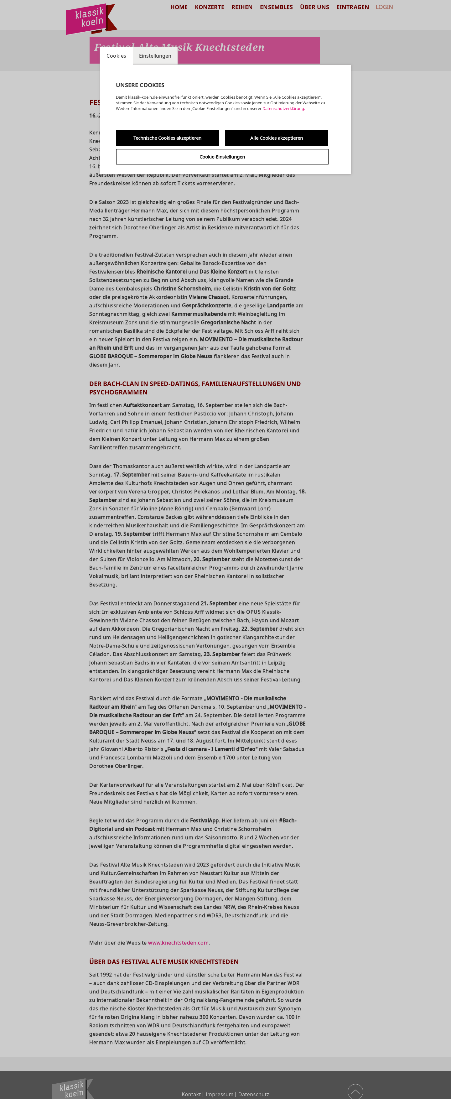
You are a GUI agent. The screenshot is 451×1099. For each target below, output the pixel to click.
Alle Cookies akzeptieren (276, 138)
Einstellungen (155, 55)
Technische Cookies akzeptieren (167, 138)
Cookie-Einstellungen (222, 157)
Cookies (116, 55)
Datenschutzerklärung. (283, 108)
